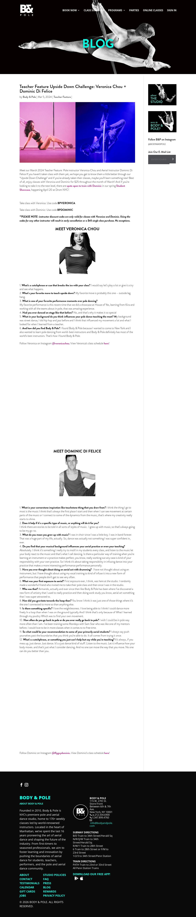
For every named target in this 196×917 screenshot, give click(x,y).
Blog (47, 887)
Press (47, 883)
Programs (115, 10)
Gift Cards (27, 891)
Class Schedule (94, 10)
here (106, 343)
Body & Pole (29, 97)
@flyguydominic (61, 753)
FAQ (46, 879)
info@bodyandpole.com (101, 824)
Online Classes (153, 10)
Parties (134, 10)
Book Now (69, 10)
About (24, 875)
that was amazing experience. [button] (77, 307)
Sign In (171, 10)
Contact (26, 879)
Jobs (23, 895)
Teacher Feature (62, 97)
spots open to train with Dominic (84, 186)
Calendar (27, 887)
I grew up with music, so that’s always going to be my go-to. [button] (77, 529)
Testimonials (29, 883)
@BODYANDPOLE (157, 144)
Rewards (49, 891)
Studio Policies (54, 875)
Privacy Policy (54, 895)
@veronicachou (60, 343)
